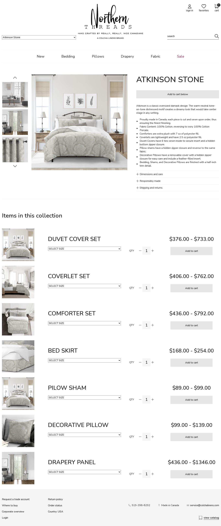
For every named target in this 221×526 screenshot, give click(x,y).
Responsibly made (150, 181)
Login (5, 518)
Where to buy (10, 505)
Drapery (127, 56)
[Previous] (15, 166)
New (41, 56)
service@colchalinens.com (204, 505)
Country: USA (55, 511)
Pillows (98, 56)
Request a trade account (15, 499)
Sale (180, 56)
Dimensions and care (151, 174)
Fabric (155, 56)
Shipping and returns (151, 188)
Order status (55, 505)
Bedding (68, 56)
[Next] (15, 77)
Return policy (55, 499)
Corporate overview (13, 511)
